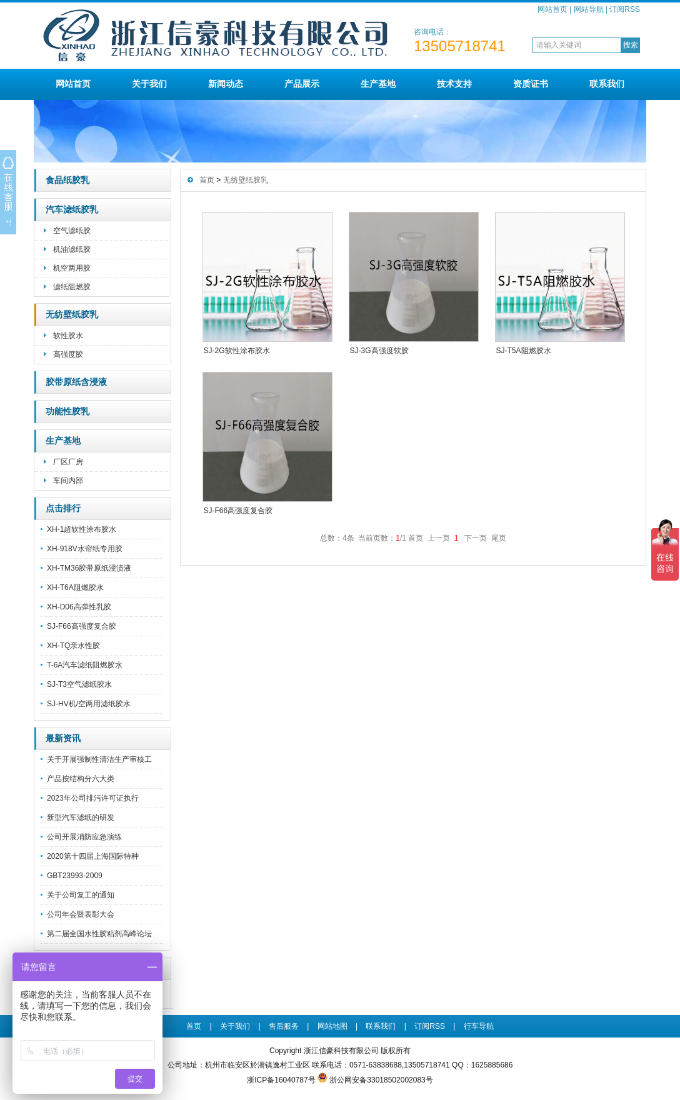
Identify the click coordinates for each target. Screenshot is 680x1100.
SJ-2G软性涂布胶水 (237, 350)
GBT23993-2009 (74, 875)
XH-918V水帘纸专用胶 (84, 548)
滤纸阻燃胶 (72, 286)
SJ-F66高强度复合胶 (81, 626)
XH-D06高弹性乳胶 (79, 606)
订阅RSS (624, 9)
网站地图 (333, 1026)
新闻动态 (225, 84)
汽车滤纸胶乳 (72, 209)
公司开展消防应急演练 (84, 836)
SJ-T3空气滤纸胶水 (79, 684)
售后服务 (284, 1026)
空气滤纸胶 (72, 230)
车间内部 (68, 480)
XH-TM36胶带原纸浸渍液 (89, 568)
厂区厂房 (68, 462)
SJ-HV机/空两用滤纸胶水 (89, 703)
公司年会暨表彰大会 (80, 914)
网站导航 (589, 9)
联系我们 (606, 84)
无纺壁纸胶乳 (72, 314)
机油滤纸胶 (72, 249)
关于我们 (149, 84)
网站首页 (553, 9)
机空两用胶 (72, 268)
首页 (206, 180)
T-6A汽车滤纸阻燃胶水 (84, 665)
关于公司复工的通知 (80, 895)
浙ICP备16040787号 (281, 1080)
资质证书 (530, 84)
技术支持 (454, 84)
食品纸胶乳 (67, 180)
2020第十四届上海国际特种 (93, 856)
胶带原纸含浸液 (76, 382)
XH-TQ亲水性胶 (73, 645)
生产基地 (378, 84)
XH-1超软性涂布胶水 (81, 529)
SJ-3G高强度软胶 (379, 350)
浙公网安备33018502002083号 (380, 1080)
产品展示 (301, 84)
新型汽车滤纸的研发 (80, 817)
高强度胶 (68, 354)
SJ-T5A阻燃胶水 (523, 350)
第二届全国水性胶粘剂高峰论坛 (99, 933)
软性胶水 (68, 335)
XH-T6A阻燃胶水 (75, 587)
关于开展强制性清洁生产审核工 (99, 759)
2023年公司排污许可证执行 (93, 798)
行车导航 (479, 1026)
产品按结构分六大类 (80, 778)
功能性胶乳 (67, 411)
